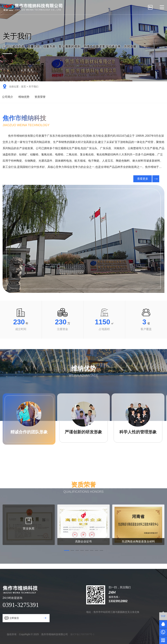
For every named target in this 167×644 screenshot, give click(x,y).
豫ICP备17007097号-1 (82, 634)
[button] (66, 550)
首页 (23, 86)
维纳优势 (23, 96)
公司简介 (7, 96)
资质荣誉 (40, 96)
